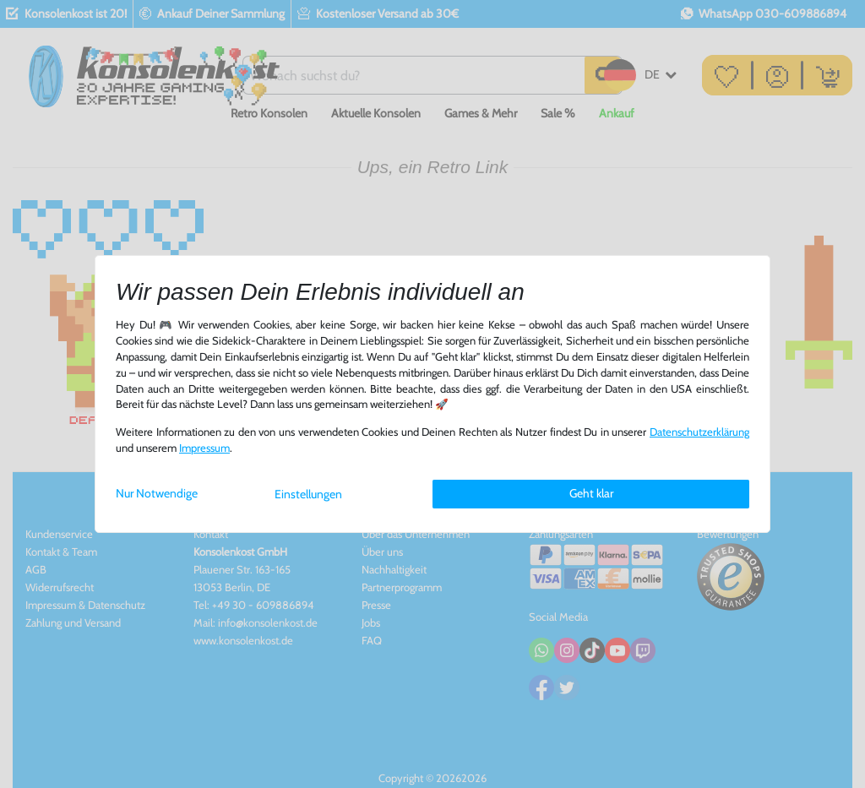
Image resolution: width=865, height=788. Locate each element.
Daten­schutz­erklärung (699, 432)
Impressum (204, 448)
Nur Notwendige (157, 493)
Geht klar (591, 493)
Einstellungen (308, 494)
